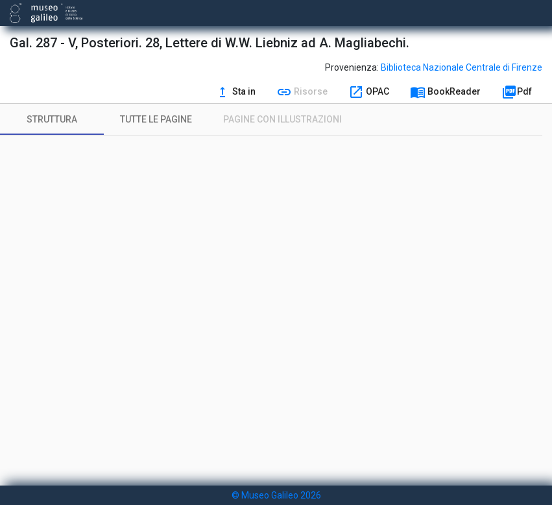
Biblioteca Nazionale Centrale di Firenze (461, 67)
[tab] (52, 119)
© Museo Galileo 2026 (276, 495)
